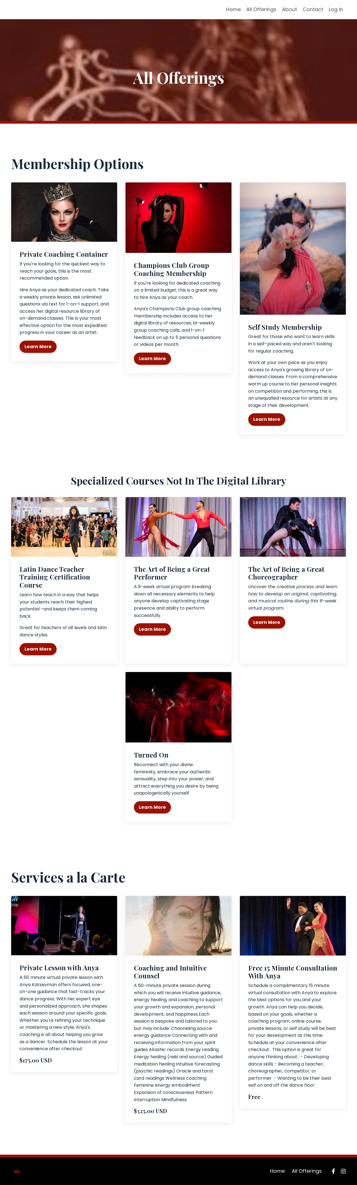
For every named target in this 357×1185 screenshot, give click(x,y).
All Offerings (261, 9)
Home (233, 9)
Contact (313, 9)
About (289, 9)
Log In (336, 9)
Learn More (38, 346)
